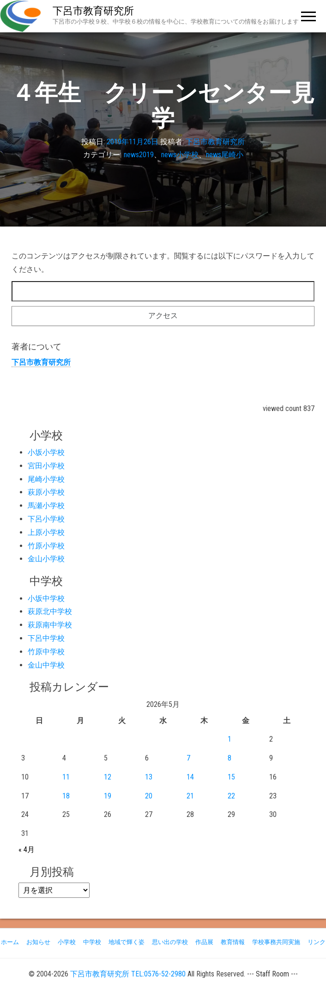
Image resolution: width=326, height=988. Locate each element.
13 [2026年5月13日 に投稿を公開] (148, 777)
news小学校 (180, 155)
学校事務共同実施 (276, 942)
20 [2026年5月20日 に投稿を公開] (148, 796)
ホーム (10, 942)
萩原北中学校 (50, 611)
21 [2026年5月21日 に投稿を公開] (190, 796)
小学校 (67, 942)
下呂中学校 (46, 638)
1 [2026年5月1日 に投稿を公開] (229, 739)
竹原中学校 (46, 651)
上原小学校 (46, 532)
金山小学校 (46, 558)
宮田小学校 (46, 465)
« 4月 (26, 849)
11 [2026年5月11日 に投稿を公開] (66, 777)
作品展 (204, 942)
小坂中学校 (46, 598)
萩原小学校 (46, 492)
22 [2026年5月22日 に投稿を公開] (231, 796)
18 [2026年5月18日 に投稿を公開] (66, 796)
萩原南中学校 (50, 624)
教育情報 (233, 942)
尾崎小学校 (46, 479)
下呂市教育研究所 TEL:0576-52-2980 (128, 974)
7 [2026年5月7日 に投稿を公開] (188, 758)
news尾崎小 (224, 155)
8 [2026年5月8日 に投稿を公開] (229, 758)
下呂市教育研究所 (93, 11)
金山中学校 (46, 665)
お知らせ (38, 942)
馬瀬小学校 (46, 505)
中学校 (92, 942)
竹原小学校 (46, 545)
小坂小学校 (46, 452)
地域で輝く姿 (127, 942)
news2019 (139, 155)
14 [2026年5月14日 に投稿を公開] (190, 777)
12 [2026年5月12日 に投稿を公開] (107, 777)
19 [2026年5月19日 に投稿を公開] (107, 796)
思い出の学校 (170, 942)
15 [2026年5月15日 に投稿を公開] (231, 777)
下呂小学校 (46, 519)
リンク (317, 942)
